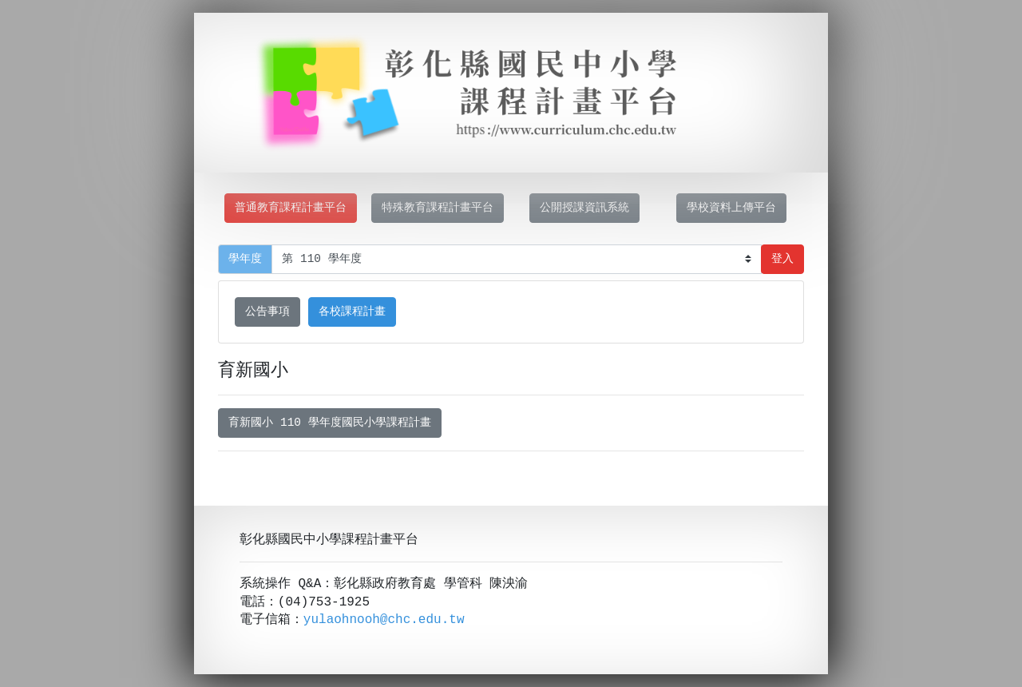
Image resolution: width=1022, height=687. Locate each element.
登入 (782, 259)
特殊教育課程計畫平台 (437, 208)
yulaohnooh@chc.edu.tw (384, 620)
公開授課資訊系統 (584, 208)
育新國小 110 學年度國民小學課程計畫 (329, 423)
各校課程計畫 (352, 312)
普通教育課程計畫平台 (291, 208)
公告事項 (267, 312)
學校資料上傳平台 (731, 208)
